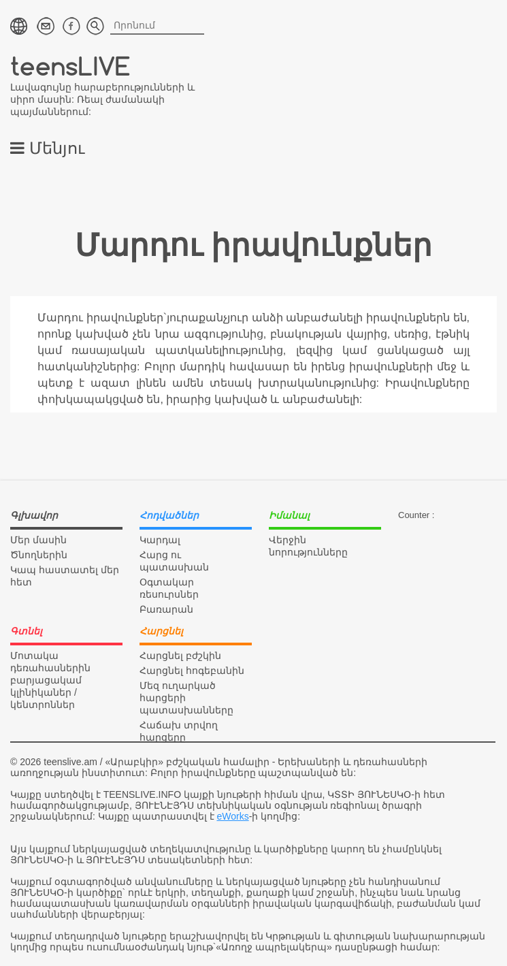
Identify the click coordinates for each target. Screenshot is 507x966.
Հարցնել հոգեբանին (192, 670)
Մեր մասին (38, 539)
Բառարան (166, 609)
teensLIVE (70, 65)
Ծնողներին (38, 554)
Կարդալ (160, 539)
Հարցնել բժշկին (180, 655)
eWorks (232, 816)
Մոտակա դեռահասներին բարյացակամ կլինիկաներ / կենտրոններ (50, 680)
